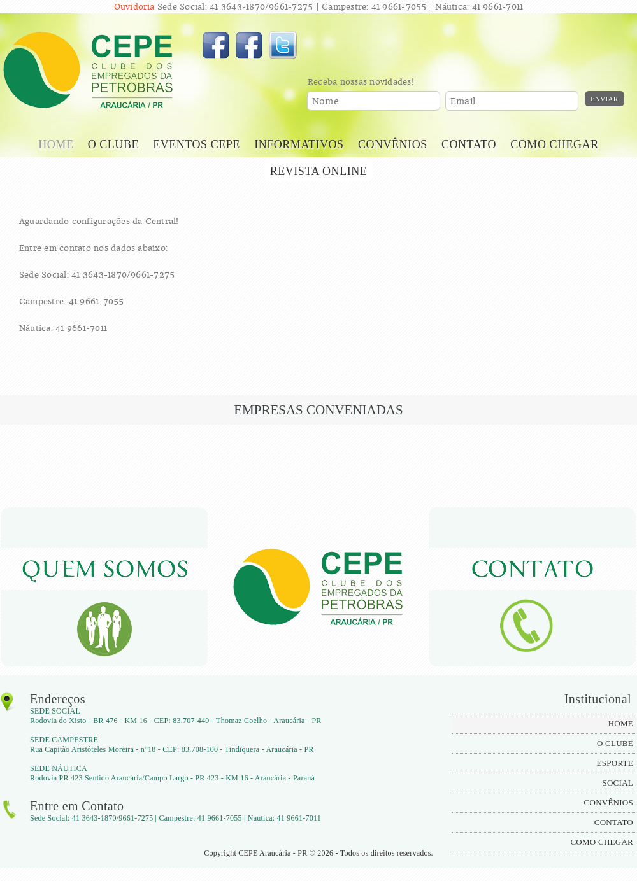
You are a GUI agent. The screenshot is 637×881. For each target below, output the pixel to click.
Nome (325, 101)
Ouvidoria (134, 6)
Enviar (604, 98)
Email (462, 101)
